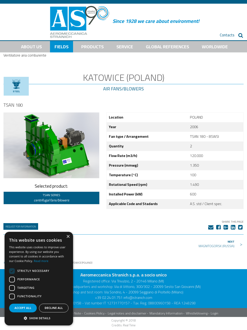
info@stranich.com (138, 297)
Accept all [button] (23, 308)
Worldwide (215, 46)
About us (31, 46)
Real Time (129, 325)
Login (214, 313)
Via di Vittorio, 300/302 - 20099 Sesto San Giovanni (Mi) (157, 286)
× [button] (68, 236)
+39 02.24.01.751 (109, 297)
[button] (38, 318)
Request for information (20, 226)
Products (92, 46)
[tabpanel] (51, 145)
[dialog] (39, 278)
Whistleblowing (197, 313)
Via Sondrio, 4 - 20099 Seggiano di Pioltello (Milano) (143, 292)
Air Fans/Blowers (123, 88)
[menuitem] (227, 35)
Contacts (227, 35)
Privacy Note (72, 313)
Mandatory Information (166, 313)
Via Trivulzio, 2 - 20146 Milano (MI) (137, 281)
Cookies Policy (94, 313)
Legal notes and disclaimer (127, 313)
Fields (61, 46)
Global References (167, 46)
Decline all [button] (54, 308)
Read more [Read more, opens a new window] (41, 261)
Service (124, 46)
